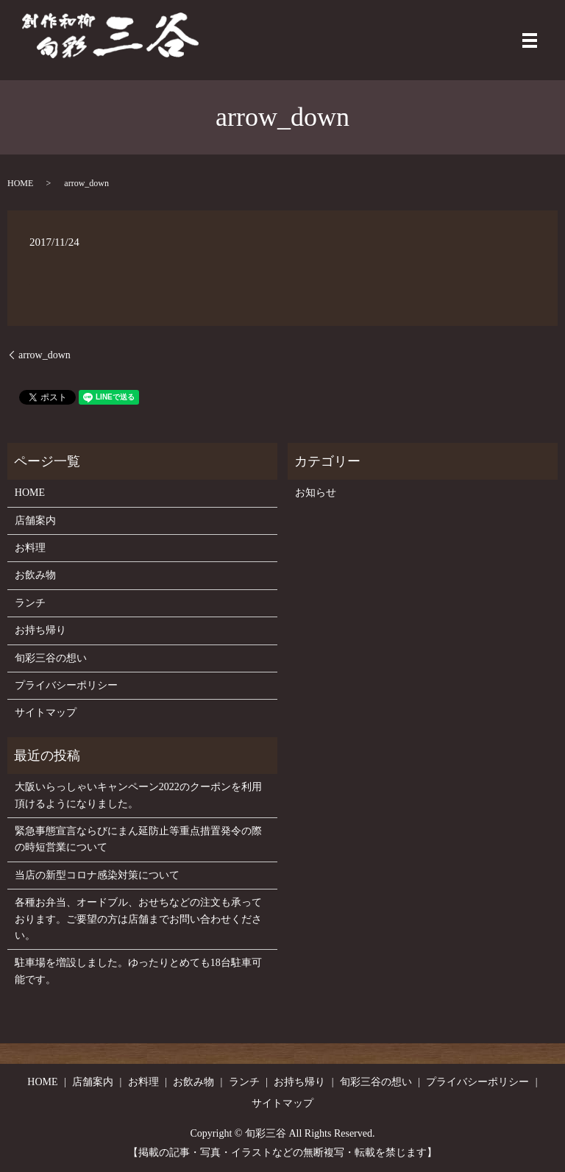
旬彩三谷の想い (51, 658)
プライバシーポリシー (66, 685)
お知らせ (315, 492)
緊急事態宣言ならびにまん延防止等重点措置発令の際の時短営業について (138, 839)
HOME (20, 183)
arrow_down (44, 355)
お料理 (30, 547)
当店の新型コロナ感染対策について (97, 875)
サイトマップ (46, 712)
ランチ (30, 602)
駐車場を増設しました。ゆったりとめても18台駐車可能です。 (138, 970)
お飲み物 (35, 574)
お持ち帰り (40, 630)
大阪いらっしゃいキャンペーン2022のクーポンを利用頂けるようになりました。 (138, 795)
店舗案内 (35, 520)
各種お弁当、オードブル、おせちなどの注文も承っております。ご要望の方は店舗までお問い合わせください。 (138, 919)
